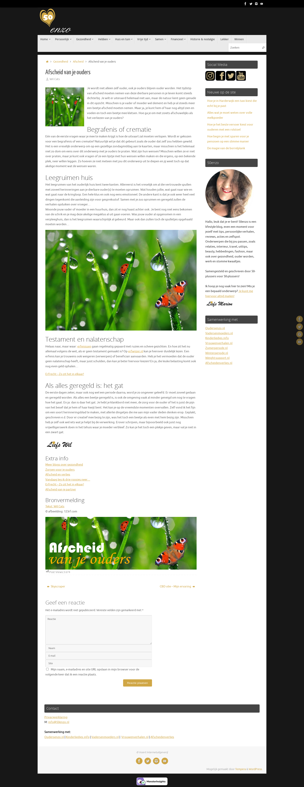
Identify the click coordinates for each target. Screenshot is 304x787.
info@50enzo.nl (58, 722)
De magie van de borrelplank (226, 148)
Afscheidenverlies (162, 737)
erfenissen (84, 346)
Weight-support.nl (217, 358)
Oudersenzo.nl (215, 328)
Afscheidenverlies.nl (218, 363)
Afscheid (78, 61)
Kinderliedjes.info (217, 338)
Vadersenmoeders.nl (219, 333)
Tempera (240, 769)
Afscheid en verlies (57, 474)
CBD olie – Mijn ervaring (177, 586)
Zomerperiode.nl (216, 348)
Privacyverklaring (55, 717)
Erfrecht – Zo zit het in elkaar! (64, 374)
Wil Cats (55, 79)
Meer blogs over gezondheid (64, 465)
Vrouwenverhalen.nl (218, 343)
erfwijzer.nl (135, 351)
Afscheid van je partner (60, 489)
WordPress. (256, 769)
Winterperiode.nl (216, 353)
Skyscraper (56, 586)
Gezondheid (60, 61)
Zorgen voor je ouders (60, 470)
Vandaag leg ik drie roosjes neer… (67, 480)
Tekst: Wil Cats (54, 506)
